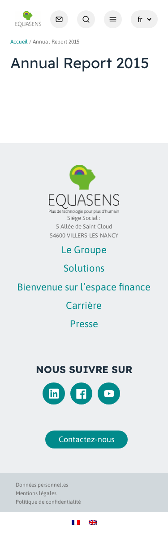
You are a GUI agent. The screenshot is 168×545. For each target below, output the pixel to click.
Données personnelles (42, 485)
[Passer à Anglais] (92, 522)
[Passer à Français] (75, 522)
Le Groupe (84, 249)
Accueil (19, 42)
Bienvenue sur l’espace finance (84, 287)
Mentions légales (36, 493)
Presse (84, 324)
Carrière (84, 305)
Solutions (84, 268)
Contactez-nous (84, 439)
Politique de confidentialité (48, 502)
